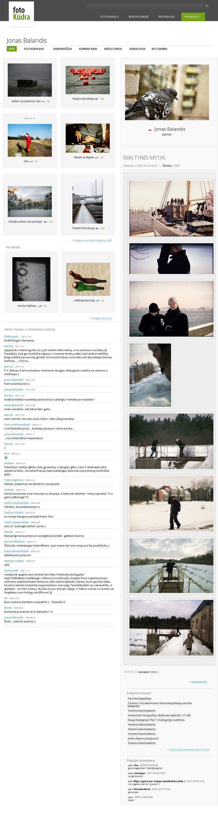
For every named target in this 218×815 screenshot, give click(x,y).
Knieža (8, 532)
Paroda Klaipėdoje (139, 698)
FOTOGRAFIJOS (109, 16)
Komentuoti (199, 682)
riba (136, 765)
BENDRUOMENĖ (139, 16)
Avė (6, 453)
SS (6, 598)
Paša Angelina (13, 480)
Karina (8, 346)
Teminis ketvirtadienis (142, 710)
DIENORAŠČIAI (62, 49)
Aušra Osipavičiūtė (16, 503)
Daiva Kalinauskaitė (17, 424)
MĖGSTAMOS (113, 49)
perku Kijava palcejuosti (143, 738)
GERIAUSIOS (137, 49)
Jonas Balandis (13, 380)
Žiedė (8, 608)
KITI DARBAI (159, 49)
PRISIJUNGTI (191, 16)
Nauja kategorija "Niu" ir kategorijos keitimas (156, 720)
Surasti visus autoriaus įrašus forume (190, 749)
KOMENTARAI (88, 49)
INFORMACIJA (166, 16)
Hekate (9, 463)
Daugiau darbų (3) (102, 318)
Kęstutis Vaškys (14, 561)
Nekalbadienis (142, 789)
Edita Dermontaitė (16, 551)
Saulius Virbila (13, 512)
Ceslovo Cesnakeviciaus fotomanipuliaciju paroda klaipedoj (160, 704)
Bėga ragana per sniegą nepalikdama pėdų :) (160, 781)
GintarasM (11, 570)
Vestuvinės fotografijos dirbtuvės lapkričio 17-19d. (159, 715)
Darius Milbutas (14, 541)
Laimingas (140, 773)
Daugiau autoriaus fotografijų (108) (93, 240)
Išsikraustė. (12, 336)
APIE (12, 49)
